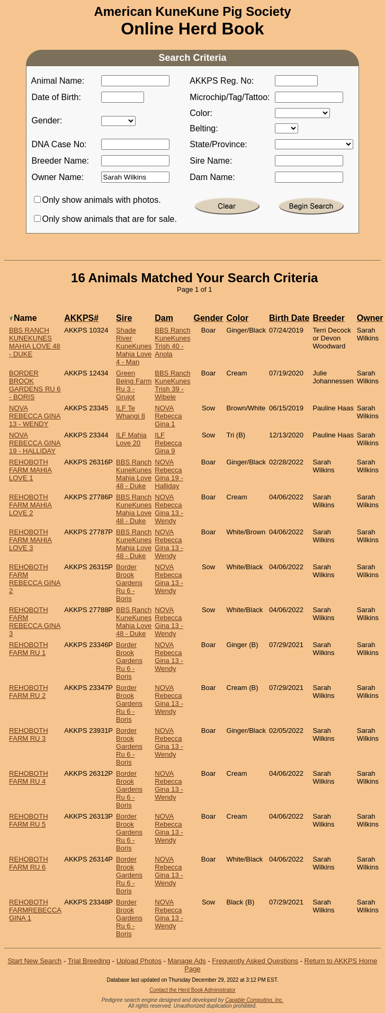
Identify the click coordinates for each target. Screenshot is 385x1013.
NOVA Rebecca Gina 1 (168, 416)
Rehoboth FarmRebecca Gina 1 (35, 910)
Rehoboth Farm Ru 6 (28, 863)
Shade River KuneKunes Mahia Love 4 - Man (133, 346)
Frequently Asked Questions (255, 961)
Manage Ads (187, 961)
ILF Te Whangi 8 (130, 412)
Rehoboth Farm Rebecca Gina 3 (35, 622)
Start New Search (34, 961)
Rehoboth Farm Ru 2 (28, 692)
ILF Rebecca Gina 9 (168, 443)
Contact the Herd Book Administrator (192, 990)
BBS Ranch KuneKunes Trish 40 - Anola (172, 342)
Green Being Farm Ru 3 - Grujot (133, 385)
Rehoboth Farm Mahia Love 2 (30, 505)
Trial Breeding (89, 961)
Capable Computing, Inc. (254, 1000)
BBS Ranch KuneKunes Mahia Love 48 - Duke (34, 342)
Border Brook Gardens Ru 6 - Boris (35, 385)
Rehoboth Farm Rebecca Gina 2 (35, 579)
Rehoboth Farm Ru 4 (28, 777)
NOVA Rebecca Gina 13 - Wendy (35, 416)
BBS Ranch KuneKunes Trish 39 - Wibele (172, 385)
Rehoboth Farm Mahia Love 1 (30, 470)
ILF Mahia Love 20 (131, 439)
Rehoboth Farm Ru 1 (28, 649)
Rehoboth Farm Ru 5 (28, 820)
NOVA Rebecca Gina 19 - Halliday (35, 443)
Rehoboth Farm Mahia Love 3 (30, 540)
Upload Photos (139, 961)
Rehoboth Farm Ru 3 (28, 734)
